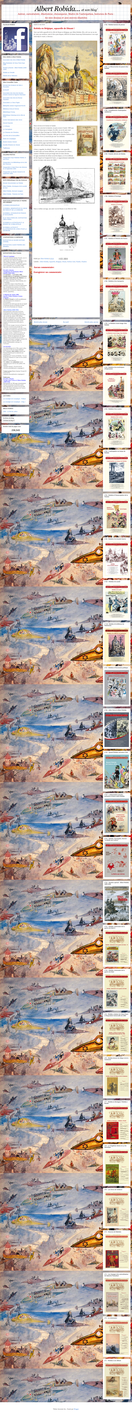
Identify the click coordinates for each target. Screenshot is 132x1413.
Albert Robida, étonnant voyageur (13, 191)
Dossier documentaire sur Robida (13, 183)
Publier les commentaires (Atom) (70, 329)
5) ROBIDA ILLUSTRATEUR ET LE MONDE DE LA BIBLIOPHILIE (13, 223)
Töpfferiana (6, 148)
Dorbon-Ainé (71, 261)
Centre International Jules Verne (12, 120)
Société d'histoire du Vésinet (11, 145)
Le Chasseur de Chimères (11, 132)
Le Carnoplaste (7, 129)
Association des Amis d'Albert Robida (14, 60)
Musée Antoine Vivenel (10, 142)
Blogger (76, 1409)
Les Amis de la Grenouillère (11, 135)
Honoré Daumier (8, 123)
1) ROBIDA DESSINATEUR (11, 205)
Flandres (84, 261)
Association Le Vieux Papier (11, 102)
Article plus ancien (91, 322)
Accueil (66, 322)
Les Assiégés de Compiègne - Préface (14, 399)
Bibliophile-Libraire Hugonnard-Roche (14, 105)
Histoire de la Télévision (10, 75)
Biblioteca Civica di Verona (11, 109)
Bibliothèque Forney (9, 112)
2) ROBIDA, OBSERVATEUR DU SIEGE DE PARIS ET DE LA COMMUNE (15, 209)
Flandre (78, 261)
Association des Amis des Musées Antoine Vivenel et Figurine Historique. (14, 93)
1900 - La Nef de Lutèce (10, 411)
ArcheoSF (6, 90)
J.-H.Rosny (6, 126)
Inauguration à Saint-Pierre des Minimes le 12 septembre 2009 (15, 168)
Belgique (58, 261)
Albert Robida (44, 261)
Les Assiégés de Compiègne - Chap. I (14, 402)
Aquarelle (52, 261)
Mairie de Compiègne (9, 138)
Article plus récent (40, 322)
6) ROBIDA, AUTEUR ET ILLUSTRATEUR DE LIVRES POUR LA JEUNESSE (15, 229)
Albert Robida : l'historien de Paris (13, 194)
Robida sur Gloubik (8, 72)
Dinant (64, 261)
